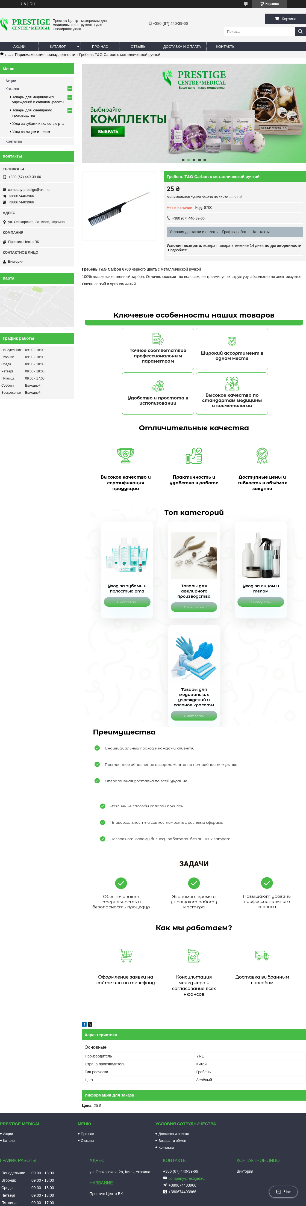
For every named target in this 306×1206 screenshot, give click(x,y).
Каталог (58, 47)
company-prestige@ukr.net (29, 190)
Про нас (100, 47)
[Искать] (300, 31)
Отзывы (138, 47)
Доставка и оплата (182, 47)
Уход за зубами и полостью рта (38, 124)
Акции (19, 47)
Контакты (225, 47)
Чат (283, 1191)
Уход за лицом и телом (31, 132)
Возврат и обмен (172, 1115)
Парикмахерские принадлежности (45, 54)
